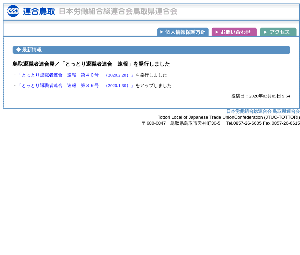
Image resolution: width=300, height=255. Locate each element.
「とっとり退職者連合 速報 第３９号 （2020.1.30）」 (76, 85)
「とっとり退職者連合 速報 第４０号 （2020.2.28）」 (76, 75)
